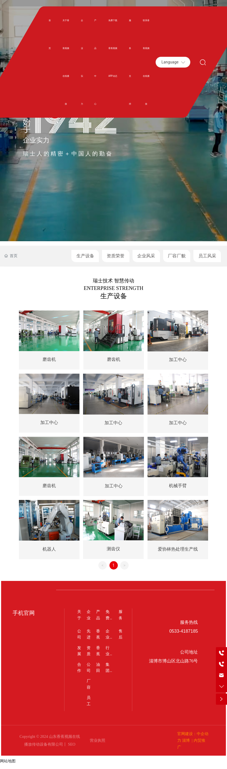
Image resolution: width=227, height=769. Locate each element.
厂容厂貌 (177, 255)
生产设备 (85, 255)
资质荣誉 (115, 255)
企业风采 (146, 255)
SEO (71, 749)
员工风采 (207, 255)
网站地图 (8, 765)
